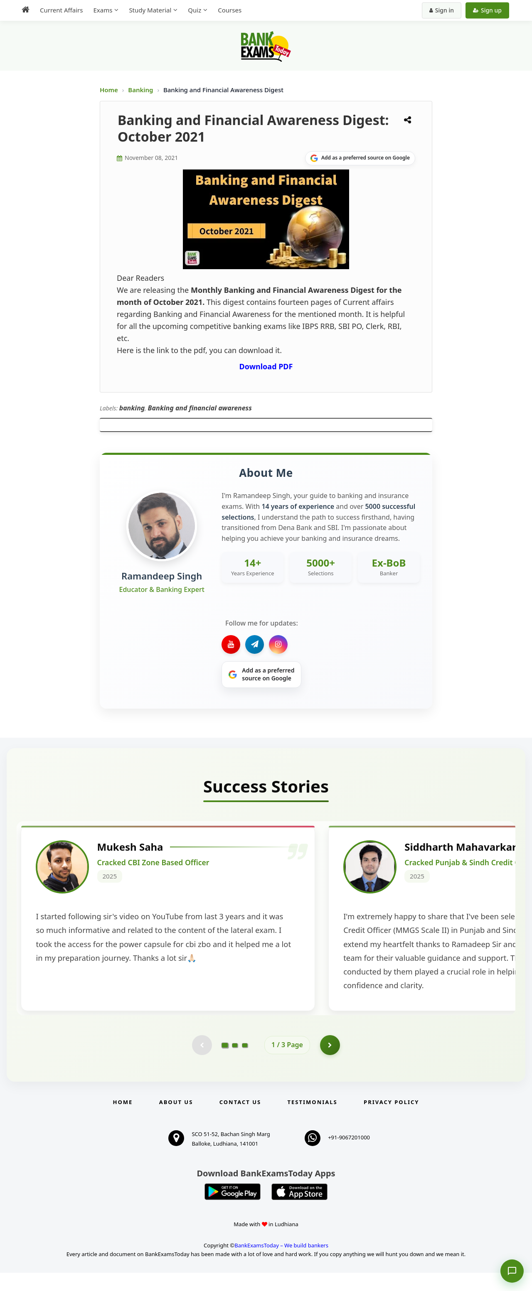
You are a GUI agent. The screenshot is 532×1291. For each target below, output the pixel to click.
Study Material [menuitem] (150, 10)
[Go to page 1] (225, 1063)
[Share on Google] (360, 158)
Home (109, 90)
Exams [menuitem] (102, 10)
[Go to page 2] (235, 1062)
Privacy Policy (391, 1120)
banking (132, 407)
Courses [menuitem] (229, 10)
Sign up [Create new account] (487, 10)
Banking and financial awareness (200, 407)
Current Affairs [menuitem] (61, 10)
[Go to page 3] (245, 1062)
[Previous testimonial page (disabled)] (201, 1063)
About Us (176, 1120)
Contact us (240, 1120)
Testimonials (312, 1120)
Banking (140, 90)
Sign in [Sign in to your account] (441, 10)
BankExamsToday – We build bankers (281, 1263)
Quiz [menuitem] (194, 10)
